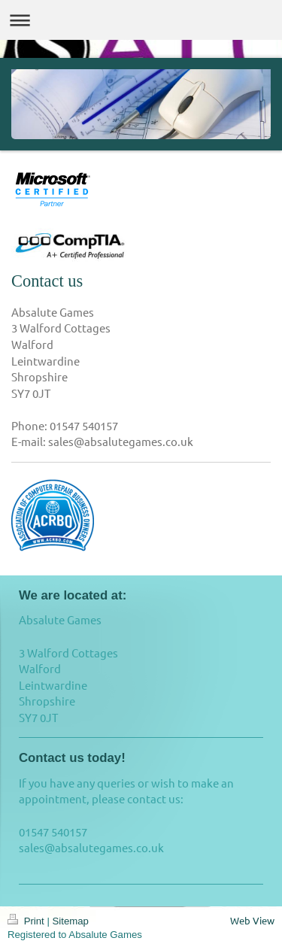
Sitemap (71, 921)
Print (27, 921)
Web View (252, 920)
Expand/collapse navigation (141, 20)
